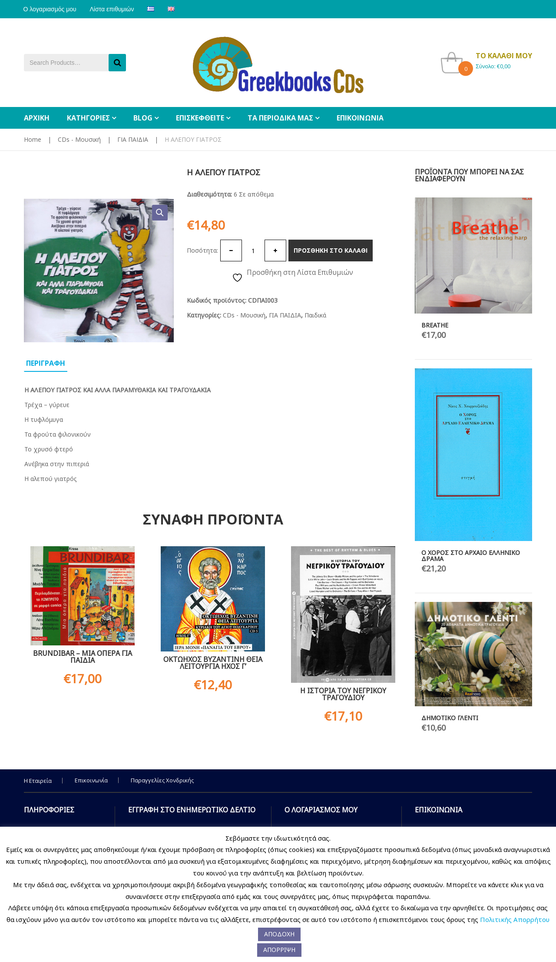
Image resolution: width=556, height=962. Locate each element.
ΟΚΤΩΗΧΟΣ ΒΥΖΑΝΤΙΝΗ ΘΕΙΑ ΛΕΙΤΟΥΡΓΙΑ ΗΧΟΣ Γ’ (212, 663)
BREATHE (434, 325)
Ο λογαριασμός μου (50, 9)
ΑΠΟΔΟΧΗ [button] (279, 934)
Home (32, 139)
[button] (160, 212)
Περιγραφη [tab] (45, 363)
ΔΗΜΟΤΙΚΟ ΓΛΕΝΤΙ (449, 718)
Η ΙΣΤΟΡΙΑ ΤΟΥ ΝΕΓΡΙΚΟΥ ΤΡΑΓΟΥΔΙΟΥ (343, 694)
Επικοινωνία (91, 780)
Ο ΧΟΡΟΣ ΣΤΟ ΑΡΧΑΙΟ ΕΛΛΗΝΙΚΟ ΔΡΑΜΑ (470, 555)
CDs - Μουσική (79, 139)
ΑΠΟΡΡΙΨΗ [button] (279, 949)
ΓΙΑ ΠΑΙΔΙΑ (132, 139)
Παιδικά (315, 315)
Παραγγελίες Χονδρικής (162, 780)
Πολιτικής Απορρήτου (514, 919)
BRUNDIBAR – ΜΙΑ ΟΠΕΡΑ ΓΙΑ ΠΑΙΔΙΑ (82, 656)
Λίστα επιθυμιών (114, 9)
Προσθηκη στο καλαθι (330, 250)
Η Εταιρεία (38, 781)
